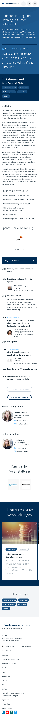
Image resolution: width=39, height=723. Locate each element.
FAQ (3, 684)
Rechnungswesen (8, 92)
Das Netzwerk (6, 651)
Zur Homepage (10, 3)
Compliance (24, 88)
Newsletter (5, 668)
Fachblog (5, 655)
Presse (4, 672)
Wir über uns (6, 676)
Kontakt (4, 689)
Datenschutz (6, 704)
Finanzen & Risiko (15, 83)
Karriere (4, 680)
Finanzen (6, 96)
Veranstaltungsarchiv (9, 663)
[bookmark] (6, 49)
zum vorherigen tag (20, 389)
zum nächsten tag (18, 397)
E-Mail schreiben (21, 424)
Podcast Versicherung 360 (11, 659)
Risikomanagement (9, 88)
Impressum (5, 700)
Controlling (22, 92)
